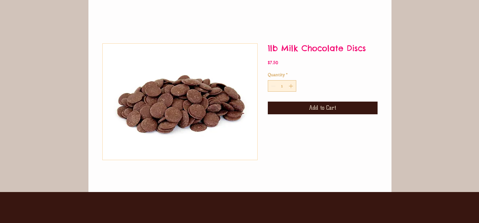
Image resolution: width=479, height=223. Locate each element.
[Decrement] (272, 86)
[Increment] (291, 86)
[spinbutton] (282, 86)
